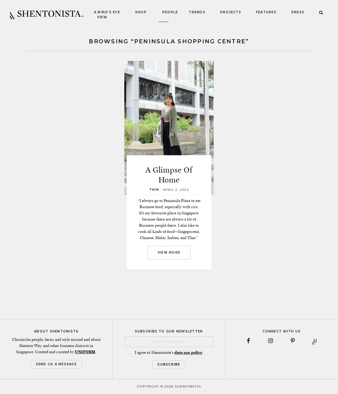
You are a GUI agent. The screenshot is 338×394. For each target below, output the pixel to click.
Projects (230, 12)
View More (169, 253)
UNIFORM (85, 351)
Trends (197, 12)
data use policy (188, 352)
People (170, 12)
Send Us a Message (56, 364)
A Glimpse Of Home (168, 175)
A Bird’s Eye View (107, 14)
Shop (141, 12)
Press (297, 12)
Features (266, 12)
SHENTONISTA (47, 15)
